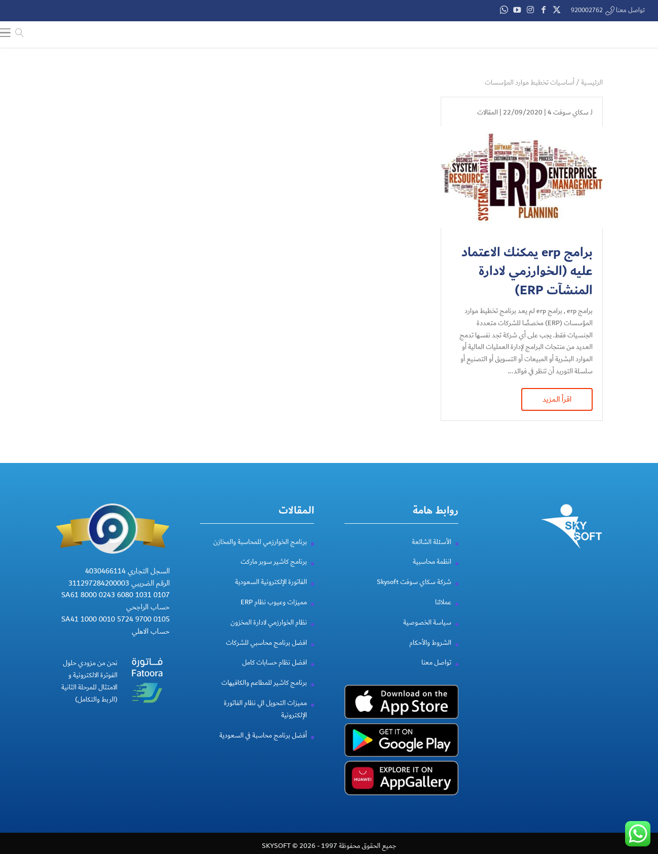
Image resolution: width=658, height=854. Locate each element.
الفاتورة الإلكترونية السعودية (271, 594)
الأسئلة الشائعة (431, 553)
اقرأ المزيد (557, 399)
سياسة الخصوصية (427, 634)
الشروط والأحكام (430, 654)
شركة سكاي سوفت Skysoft (414, 594)
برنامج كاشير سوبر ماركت (274, 573)
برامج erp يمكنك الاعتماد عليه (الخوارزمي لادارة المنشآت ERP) (527, 271)
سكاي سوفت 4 (568, 112)
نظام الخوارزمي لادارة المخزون (268, 634)
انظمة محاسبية (432, 573)
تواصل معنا (436, 674)
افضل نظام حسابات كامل (274, 674)
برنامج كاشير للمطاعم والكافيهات (264, 695)
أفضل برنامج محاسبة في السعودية (263, 747)
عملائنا (443, 614)
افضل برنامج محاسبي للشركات (266, 654)
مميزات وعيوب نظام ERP (274, 614)
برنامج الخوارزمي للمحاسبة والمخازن (260, 553)
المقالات (487, 112)
